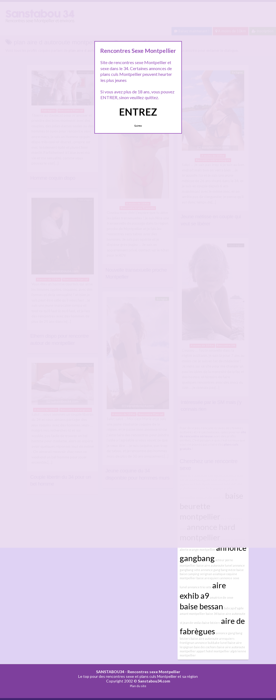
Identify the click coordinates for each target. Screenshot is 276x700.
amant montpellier (192, 613)
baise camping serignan (196, 574)
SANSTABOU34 (110, 671)
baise (240, 570)
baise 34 (211, 613)
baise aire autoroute (205, 638)
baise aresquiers (208, 578)
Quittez (138, 125)
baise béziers (211, 622)
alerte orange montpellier (198, 549)
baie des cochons (205, 647)
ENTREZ (138, 112)
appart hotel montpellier (213, 651)
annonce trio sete (200, 587)
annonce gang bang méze (218, 570)
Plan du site (138, 686)
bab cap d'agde (234, 608)
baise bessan (201, 606)
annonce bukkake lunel (211, 642)
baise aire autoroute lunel (214, 565)
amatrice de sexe (221, 597)
